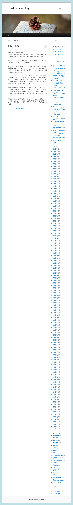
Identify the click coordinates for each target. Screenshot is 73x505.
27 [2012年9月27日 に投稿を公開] (58, 54)
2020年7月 (55, 263)
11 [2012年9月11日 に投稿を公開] (55, 51)
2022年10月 (55, 218)
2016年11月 (55, 337)
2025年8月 (55, 161)
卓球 (54, 467)
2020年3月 (55, 270)
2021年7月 (55, 243)
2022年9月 (55, 220)
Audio (54, 445)
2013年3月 (55, 411)
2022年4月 (55, 228)
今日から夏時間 (56, 114)
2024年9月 (55, 180)
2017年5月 (55, 327)
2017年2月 (55, 332)
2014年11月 (55, 377)
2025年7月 (55, 163)
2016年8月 (55, 342)
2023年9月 (55, 200)
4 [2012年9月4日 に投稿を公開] (55, 49)
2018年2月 (55, 312)
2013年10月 (55, 399)
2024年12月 (55, 175)
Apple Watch (56, 442)
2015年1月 (55, 374)
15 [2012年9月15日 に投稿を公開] (62, 51)
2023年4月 (55, 208)
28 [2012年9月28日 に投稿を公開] (60, 54)
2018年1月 (55, 314)
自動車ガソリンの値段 (58, 480)
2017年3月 (55, 330)
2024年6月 (55, 185)
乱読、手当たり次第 (57, 460)
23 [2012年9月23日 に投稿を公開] (63, 53)
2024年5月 (55, 186)
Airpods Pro (55, 433)
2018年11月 (55, 297)
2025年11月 (55, 156)
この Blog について (57, 457)
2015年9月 (55, 361)
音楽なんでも (56, 482)
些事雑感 (55, 462)
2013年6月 (55, 406)
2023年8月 (55, 201)
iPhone (54, 448)
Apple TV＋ (55, 440)
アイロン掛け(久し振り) (58, 121)
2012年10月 (55, 419)
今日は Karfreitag (57, 104)
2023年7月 (55, 203)
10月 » (62, 56)
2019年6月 (55, 285)
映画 (54, 474)
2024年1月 (55, 193)
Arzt (54, 443)
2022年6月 (55, 225)
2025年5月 (55, 166)
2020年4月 (55, 268)
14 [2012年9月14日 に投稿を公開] (60, 51)
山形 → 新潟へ (14, 46)
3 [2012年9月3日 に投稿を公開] (53, 49)
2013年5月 (55, 407)
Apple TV (55, 438)
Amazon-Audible (57, 435)
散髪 (54, 119)
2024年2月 (55, 191)
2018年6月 (55, 305)
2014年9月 (55, 381)
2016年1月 (55, 354)
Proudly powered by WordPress (36, 499)
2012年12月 (55, 416)
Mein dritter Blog (18, 8)
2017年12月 (55, 315)
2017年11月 (55, 317)
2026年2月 (55, 151)
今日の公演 (55, 465)
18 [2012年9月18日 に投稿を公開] (55, 53)
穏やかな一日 (59, 80)
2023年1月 (55, 213)
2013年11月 (55, 397)
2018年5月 (55, 307)
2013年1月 (55, 414)
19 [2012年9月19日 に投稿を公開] (56, 53)
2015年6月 (55, 366)
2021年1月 (55, 253)
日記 (14, 108)
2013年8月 (55, 402)
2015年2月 (55, 372)
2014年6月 (55, 386)
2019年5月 (55, 287)
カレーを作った (56, 116)
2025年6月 (55, 164)
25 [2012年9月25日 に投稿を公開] (55, 54)
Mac (54, 452)
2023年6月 (55, 205)
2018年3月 (55, 310)
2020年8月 (55, 262)
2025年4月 (55, 168)
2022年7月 (55, 223)
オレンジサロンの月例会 (58, 108)
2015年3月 (55, 371)
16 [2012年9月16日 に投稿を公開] (63, 51)
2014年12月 (55, 376)
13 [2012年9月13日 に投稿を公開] (58, 51)
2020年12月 (55, 255)
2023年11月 (55, 196)
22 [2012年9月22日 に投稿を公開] (62, 53)
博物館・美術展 (56, 469)
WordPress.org (56, 493)
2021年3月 (55, 250)
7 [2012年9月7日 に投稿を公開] (60, 49)
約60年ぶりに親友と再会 (58, 127)
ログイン (55, 488)
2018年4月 (55, 309)
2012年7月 (55, 424)
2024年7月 (55, 183)
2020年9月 (55, 260)
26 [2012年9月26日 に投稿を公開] (56, 54)
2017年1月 (55, 334)
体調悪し (58, 72)
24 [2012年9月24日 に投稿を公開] (53, 54)
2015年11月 (55, 357)
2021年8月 (55, 242)
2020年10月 (55, 258)
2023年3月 (55, 210)
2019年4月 (55, 288)
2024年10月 (55, 178)
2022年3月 (55, 230)
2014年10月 (55, 379)
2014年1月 (55, 394)
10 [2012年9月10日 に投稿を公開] (53, 51)
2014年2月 (55, 392)
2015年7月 (55, 364)
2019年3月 (55, 290)
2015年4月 (55, 369)
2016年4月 (55, 349)
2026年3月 (55, 149)
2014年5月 (55, 387)
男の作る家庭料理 (57, 477)
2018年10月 (55, 299)
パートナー (55, 459)
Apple (54, 437)
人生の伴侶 (55, 464)
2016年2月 (55, 352)
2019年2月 (55, 292)
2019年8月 (55, 282)
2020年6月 (55, 265)
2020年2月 (55, 272)
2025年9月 (55, 159)
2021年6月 (55, 245)
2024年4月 (55, 188)
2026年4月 (55, 148)
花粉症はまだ (59, 82)
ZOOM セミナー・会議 (58, 455)
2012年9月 (55, 421)
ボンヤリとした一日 (57, 106)
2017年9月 (55, 320)
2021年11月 (55, 237)
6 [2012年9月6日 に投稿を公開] (58, 49)
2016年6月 (55, 346)
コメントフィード (57, 491)
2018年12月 (55, 295)
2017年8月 (55, 322)
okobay (54, 128)
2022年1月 (55, 233)
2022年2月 (55, 232)
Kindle (54, 450)
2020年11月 (55, 257)
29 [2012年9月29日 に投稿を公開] (62, 54)
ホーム (9, 35)
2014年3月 (55, 391)
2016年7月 (55, 344)
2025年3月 (55, 170)
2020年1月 (55, 273)
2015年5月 (55, 367)
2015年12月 (55, 355)
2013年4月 (55, 409)
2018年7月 (55, 304)
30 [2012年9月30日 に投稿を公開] (63, 54)
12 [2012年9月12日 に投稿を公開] (56, 51)
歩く (54, 475)
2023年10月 (55, 198)
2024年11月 (55, 176)
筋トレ (54, 479)
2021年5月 (55, 247)
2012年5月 (55, 428)
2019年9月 (55, 280)
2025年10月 (55, 158)
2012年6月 (55, 426)
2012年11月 (55, 418)
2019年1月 (55, 294)
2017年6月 (55, 325)
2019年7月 (55, 283)
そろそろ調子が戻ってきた (59, 118)
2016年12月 (55, 335)
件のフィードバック (20, 108)
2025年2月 (55, 171)
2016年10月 (55, 339)
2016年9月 (55, 340)
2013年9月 (55, 401)
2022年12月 (55, 215)
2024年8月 (55, 181)
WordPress (55, 454)
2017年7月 (55, 324)
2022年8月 (55, 221)
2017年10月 (55, 319)
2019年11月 (55, 277)
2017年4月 (55, 329)
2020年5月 (55, 267)
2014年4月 (55, 389)
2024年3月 (55, 190)
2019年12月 (55, 275)
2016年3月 (55, 351)
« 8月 (55, 56)
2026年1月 (55, 153)
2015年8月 (55, 362)
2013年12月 (55, 396)
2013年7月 (55, 404)
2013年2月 (55, 413)
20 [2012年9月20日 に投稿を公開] (58, 53)
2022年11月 (55, 216)
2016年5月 (55, 347)
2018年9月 (55, 300)
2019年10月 (55, 278)
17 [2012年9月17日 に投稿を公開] (53, 53)
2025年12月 (55, 154)
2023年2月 (55, 211)
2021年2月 (55, 252)
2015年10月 (55, 359)
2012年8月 (55, 423)
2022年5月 (55, 227)
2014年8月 (55, 382)
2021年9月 (55, 240)
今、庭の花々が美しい (58, 140)
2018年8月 (55, 302)
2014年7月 (55, 384)
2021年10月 (55, 238)
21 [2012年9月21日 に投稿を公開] (60, 53)
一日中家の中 (56, 113)
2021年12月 (55, 235)
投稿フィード (56, 490)
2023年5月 (55, 206)
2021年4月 (55, 248)
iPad (54, 447)
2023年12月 (55, 195)
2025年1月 (55, 173)
